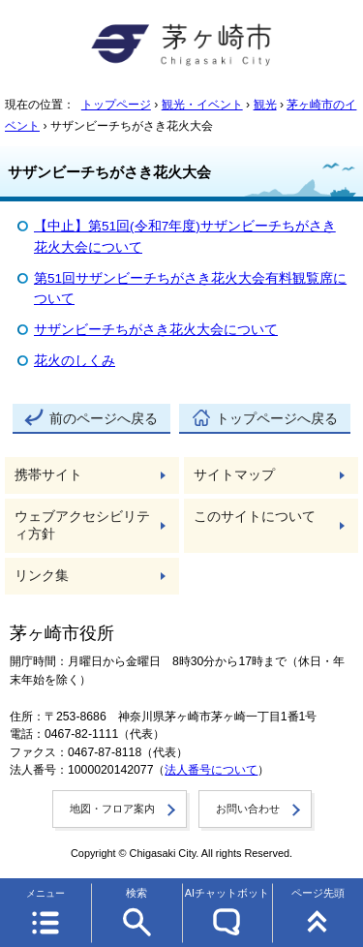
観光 (265, 104)
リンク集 (42, 575)
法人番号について (211, 770)
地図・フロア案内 (112, 808)
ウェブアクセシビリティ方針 (82, 525)
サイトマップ (234, 475)
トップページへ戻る (277, 419)
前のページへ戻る (103, 419)
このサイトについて (255, 516)
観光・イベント (202, 104)
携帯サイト (48, 475)
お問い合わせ (248, 808)
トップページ (116, 104)
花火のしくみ (74, 360)
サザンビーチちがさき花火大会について (156, 329)
